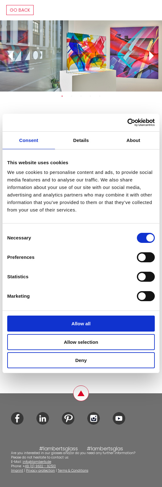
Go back (20, 10)
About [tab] (133, 140)
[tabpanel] (81, 56)
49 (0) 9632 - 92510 (40, 466)
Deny (81, 360)
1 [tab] (62, 96)
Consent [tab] (28, 140)
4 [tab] (90, 96)
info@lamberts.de (37, 461)
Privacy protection (40, 470)
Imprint (17, 470)
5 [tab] (100, 96)
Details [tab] (81, 140)
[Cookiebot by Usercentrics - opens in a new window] (127, 122)
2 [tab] (71, 96)
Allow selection (81, 342)
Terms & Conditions (73, 470)
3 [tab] (81, 96)
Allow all (81, 323)
